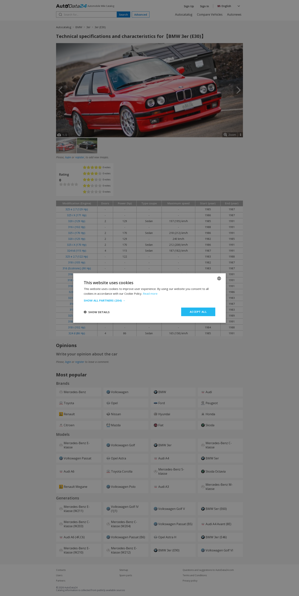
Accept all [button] (198, 312)
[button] (149, 300)
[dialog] (149, 298)
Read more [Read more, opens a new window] (150, 293)
